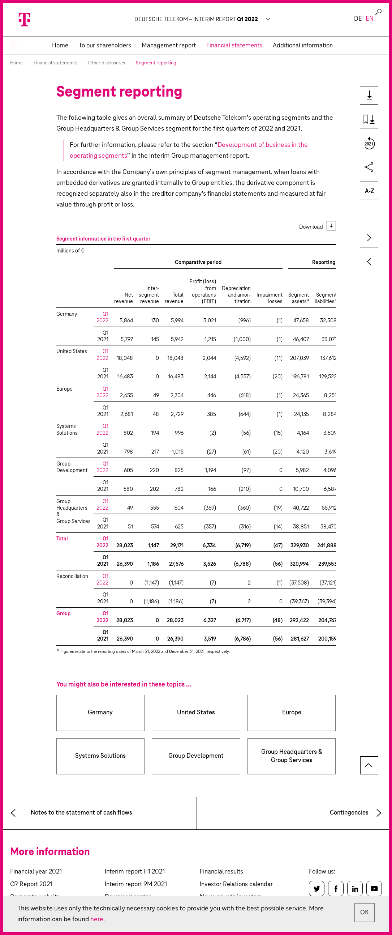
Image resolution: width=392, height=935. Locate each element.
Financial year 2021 (36, 871)
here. (97, 919)
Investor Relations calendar (236, 884)
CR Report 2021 (31, 884)
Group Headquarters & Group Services (291, 756)
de (358, 19)
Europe (291, 712)
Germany (100, 712)
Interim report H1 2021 (135, 871)
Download (311, 227)
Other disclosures (106, 63)
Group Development (196, 756)
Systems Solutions (100, 756)
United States (196, 712)
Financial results (221, 871)
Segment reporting (156, 63)
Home (16, 63)
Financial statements (55, 63)
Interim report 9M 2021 (136, 884)
